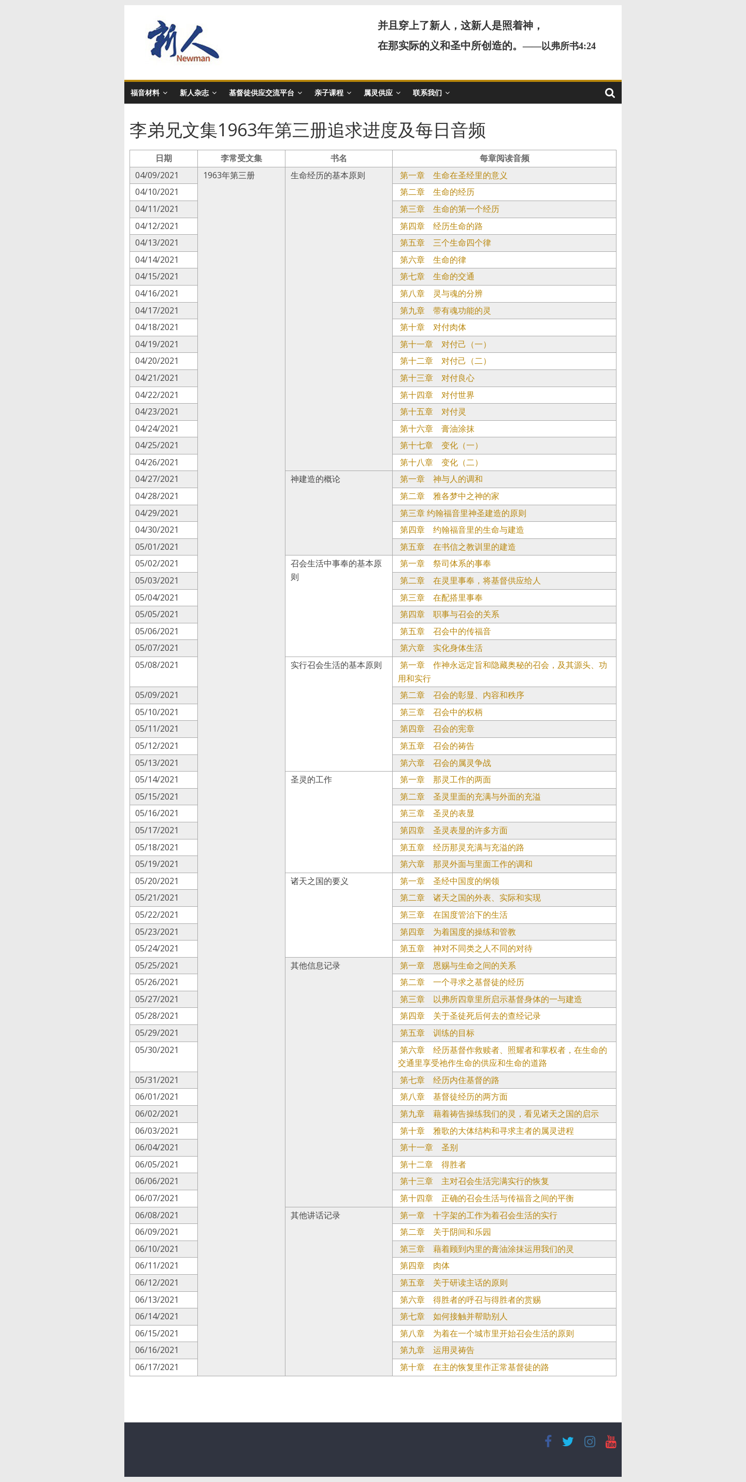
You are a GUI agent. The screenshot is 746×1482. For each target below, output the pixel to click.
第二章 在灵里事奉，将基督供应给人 (469, 580)
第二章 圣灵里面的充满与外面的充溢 (469, 796)
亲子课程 (328, 92)
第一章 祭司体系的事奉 (444, 563)
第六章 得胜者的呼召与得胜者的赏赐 (469, 1299)
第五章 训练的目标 (436, 1032)
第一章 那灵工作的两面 (444, 779)
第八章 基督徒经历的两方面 (453, 1096)
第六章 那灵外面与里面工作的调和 (465, 864)
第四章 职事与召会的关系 (448, 614)
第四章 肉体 (424, 1265)
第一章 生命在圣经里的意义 (453, 175)
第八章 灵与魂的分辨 (440, 293)
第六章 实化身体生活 (440, 647)
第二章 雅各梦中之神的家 (448, 496)
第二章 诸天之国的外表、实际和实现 (469, 897)
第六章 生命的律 (432, 259)
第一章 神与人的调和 (440, 478)
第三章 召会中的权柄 (440, 712)
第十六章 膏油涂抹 (436, 428)
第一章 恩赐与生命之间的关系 (457, 965)
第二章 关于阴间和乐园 (444, 1231)
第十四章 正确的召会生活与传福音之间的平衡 (486, 1198)
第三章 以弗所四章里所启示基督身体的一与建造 (490, 999)
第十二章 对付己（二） (444, 360)
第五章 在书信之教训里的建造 (457, 546)
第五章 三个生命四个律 (444, 242)
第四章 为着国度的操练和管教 (457, 931)
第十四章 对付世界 (436, 395)
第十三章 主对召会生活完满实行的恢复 (473, 1181)
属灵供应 (378, 92)
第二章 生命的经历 (436, 191)
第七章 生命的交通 (436, 276)
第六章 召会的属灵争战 (444, 762)
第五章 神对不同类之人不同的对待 (465, 948)
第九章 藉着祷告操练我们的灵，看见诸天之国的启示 (498, 1113)
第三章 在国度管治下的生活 (453, 914)
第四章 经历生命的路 (440, 226)
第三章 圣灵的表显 (436, 813)
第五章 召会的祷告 (436, 745)
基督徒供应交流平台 (261, 92)
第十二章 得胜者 (432, 1164)
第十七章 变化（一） (440, 445)
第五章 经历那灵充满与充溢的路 (461, 847)
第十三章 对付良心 (436, 377)
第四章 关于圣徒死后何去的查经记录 (469, 1015)
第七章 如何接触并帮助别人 (453, 1316)
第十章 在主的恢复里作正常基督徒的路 (473, 1367)
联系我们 (427, 92)
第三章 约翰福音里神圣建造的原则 (462, 513)
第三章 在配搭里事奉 (440, 597)
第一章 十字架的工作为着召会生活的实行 (477, 1215)
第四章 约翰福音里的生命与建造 (461, 529)
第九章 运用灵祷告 (436, 1350)
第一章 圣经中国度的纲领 (448, 881)
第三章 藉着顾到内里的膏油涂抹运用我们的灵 (486, 1249)
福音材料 (145, 92)
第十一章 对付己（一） (444, 344)
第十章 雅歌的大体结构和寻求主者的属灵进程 (486, 1130)
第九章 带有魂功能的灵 (444, 310)
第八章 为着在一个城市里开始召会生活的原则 (486, 1333)
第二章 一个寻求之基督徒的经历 (461, 982)
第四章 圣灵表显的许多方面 (453, 830)
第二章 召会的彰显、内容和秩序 (461, 695)
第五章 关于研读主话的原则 (453, 1282)
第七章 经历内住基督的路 (448, 1080)
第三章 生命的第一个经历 (448, 209)
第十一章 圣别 (428, 1147)
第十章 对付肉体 (432, 327)
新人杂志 (194, 92)
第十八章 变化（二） (440, 462)
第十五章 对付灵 (432, 411)
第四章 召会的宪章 (436, 728)
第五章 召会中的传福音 (444, 631)
